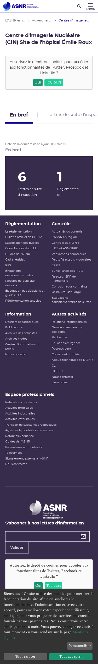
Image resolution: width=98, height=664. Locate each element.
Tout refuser (25, 656)
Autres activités (69, 314)
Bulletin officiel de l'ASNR (23, 237)
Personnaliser (79, 646)
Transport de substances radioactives (30, 424)
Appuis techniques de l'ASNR (72, 359)
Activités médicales (19, 407)
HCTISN (57, 371)
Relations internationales (69, 321)
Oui (37, 82)
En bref (19, 115)
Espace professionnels (29, 394)
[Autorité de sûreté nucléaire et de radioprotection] (21, 6)
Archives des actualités (21, 333)
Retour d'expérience (19, 436)
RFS (8, 265)
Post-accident (61, 348)
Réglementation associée (23, 300)
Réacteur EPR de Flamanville (64, 279)
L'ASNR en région (64, 237)
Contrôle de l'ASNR (65, 242)
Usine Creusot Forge (66, 292)
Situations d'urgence (66, 343)
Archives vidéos (16, 338)
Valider (17, 548)
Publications (13, 327)
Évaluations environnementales (19, 273)
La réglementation (18, 231)
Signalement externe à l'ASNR (26, 458)
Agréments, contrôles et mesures (29, 430)
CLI (54, 365)
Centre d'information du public (22, 346)
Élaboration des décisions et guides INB (24, 293)
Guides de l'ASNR (17, 254)
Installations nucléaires (21, 402)
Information (18, 314)
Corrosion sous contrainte (70, 286)
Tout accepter (70, 656)
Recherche (59, 337)
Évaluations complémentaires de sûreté (71, 300)
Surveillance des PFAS (67, 270)
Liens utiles (59, 382)
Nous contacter (16, 354)
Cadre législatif (15, 259)
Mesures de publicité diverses (20, 283)
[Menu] (91, 6)
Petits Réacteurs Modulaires (71, 259)
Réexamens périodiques (69, 254)
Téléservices (13, 452)
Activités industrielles (20, 413)
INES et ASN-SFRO (65, 248)
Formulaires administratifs (23, 447)
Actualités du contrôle (67, 231)
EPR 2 (56, 265)
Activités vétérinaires (19, 419)
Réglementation (23, 224)
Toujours (54, 82)
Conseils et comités (65, 354)
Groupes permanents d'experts (67, 329)
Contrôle (61, 224)
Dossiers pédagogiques (21, 321)
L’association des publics (22, 242)
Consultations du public (21, 248)
